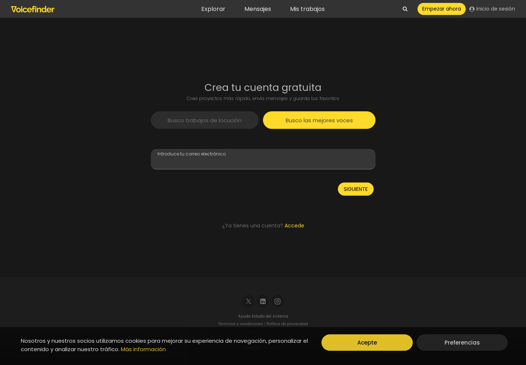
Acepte (367, 342)
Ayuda (245, 316)
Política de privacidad (287, 324)
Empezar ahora (441, 8)
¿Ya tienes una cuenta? (263, 225)
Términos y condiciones (240, 324)
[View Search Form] (405, 9)
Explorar (213, 9)
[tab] (205, 120)
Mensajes (257, 9)
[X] (248, 301)
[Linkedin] (263, 301)
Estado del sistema (270, 316)
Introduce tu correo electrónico (191, 154)
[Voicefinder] (32, 9)
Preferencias (462, 342)
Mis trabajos (307, 9)
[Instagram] (277, 301)
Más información (143, 349)
